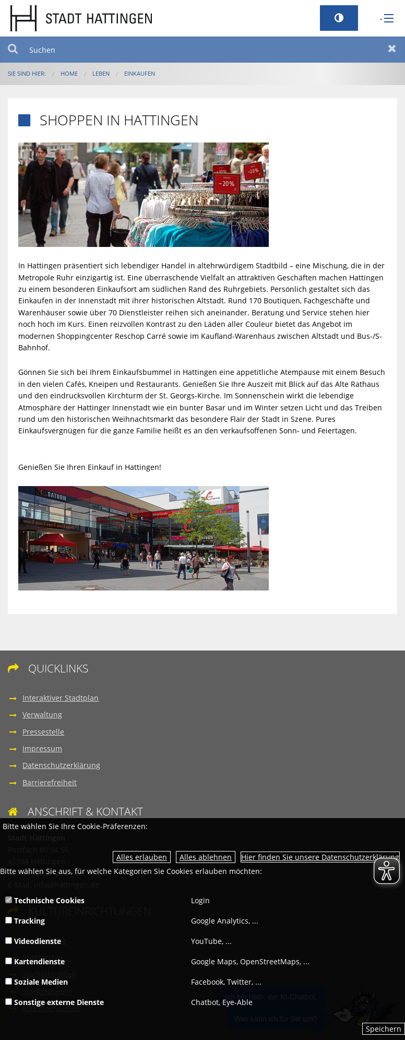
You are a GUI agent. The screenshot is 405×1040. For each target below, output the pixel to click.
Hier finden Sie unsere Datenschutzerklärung (320, 857)
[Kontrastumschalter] (339, 18)
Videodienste (33, 941)
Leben (101, 73)
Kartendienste (35, 961)
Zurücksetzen (392, 50)
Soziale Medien (36, 982)
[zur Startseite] (81, 17)
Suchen (13, 50)
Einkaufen (139, 73)
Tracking (25, 921)
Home (69, 73)
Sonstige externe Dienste (54, 1002)
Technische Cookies (45, 900)
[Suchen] (202, 50)
